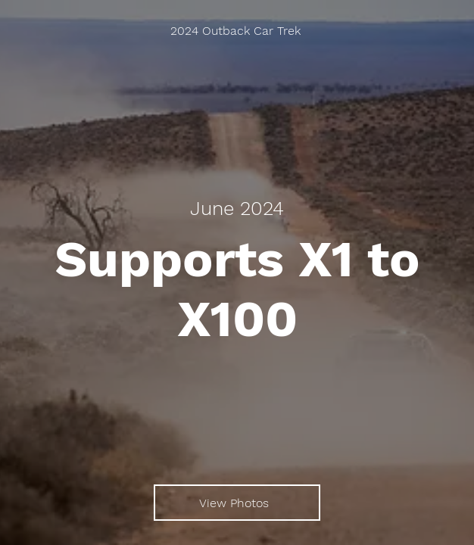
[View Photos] (237, 502)
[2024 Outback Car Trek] (237, 30)
